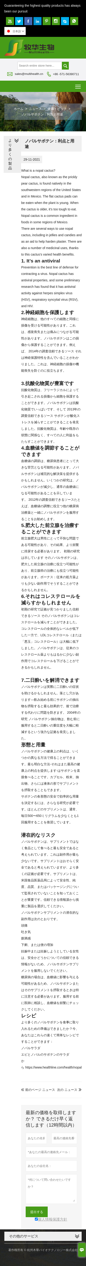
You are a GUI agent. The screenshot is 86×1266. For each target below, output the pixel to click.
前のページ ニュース (38, 1090)
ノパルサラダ (30, 1048)
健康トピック (57, 109)
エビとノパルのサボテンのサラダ (45, 1054)
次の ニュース (67, 1090)
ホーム (18, 109)
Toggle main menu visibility (78, 85)
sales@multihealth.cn (29, 74)
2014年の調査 (51, 351)
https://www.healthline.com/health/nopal (53, 1067)
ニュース (35, 109)
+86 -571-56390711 (66, 74)
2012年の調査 (51, 499)
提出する (36, 1212)
